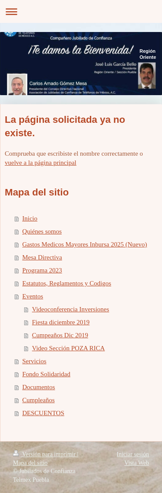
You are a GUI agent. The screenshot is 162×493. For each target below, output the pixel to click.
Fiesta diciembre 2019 (60, 322)
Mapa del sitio (30, 463)
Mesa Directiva (42, 257)
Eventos (32, 296)
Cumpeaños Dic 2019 (60, 335)
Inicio (30, 218)
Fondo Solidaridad (46, 374)
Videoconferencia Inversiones (70, 309)
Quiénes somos (42, 231)
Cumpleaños (38, 400)
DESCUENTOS (43, 413)
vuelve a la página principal (40, 162)
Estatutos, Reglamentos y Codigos (66, 283)
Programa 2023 (42, 270)
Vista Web (136, 463)
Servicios (34, 361)
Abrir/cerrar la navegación (81, 11)
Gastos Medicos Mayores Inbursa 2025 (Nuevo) (84, 244)
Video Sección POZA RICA (68, 348)
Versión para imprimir (45, 454)
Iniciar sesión (133, 454)
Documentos (38, 387)
